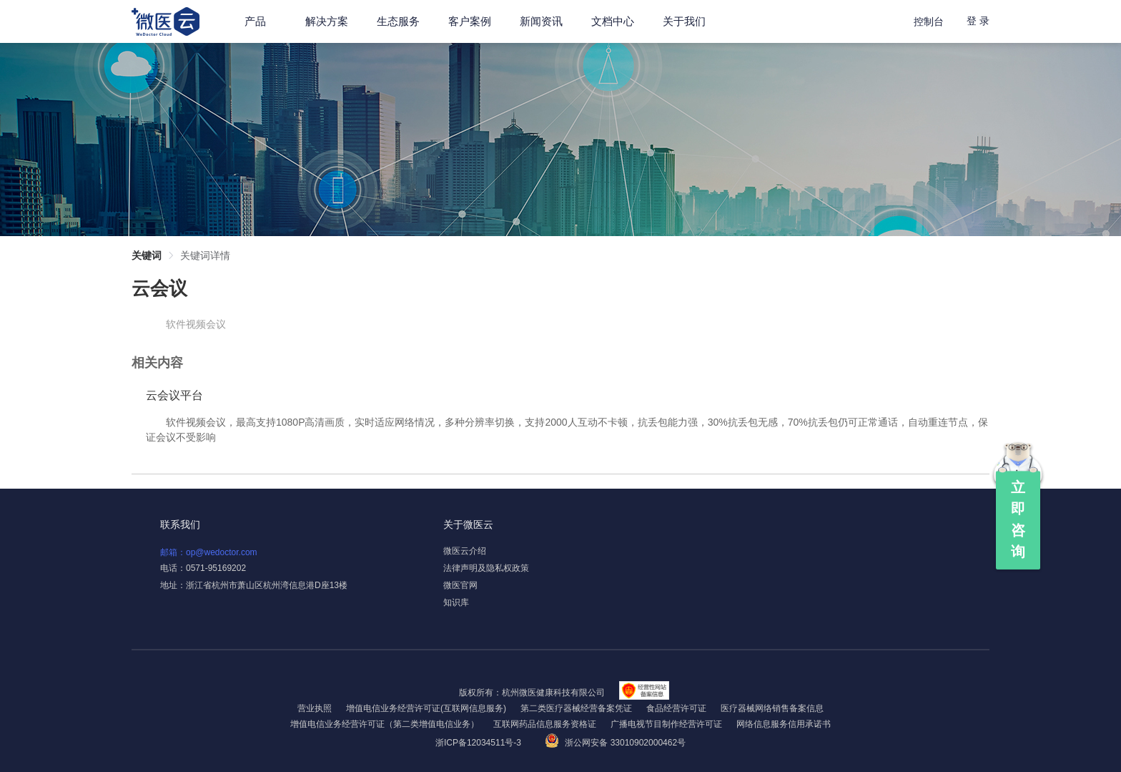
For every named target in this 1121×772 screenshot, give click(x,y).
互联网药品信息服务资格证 (544, 724)
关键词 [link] (147, 255)
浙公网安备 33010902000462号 (615, 743)
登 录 (978, 20)
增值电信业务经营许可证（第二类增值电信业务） (384, 724)
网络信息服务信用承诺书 (783, 724)
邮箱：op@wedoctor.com (208, 552)
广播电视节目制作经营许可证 (666, 724)
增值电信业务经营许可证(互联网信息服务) (426, 708)
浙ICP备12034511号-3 (479, 743)
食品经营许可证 (676, 708)
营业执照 (314, 708)
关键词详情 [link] (205, 255)
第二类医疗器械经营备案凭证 (576, 708)
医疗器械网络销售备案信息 (772, 708)
